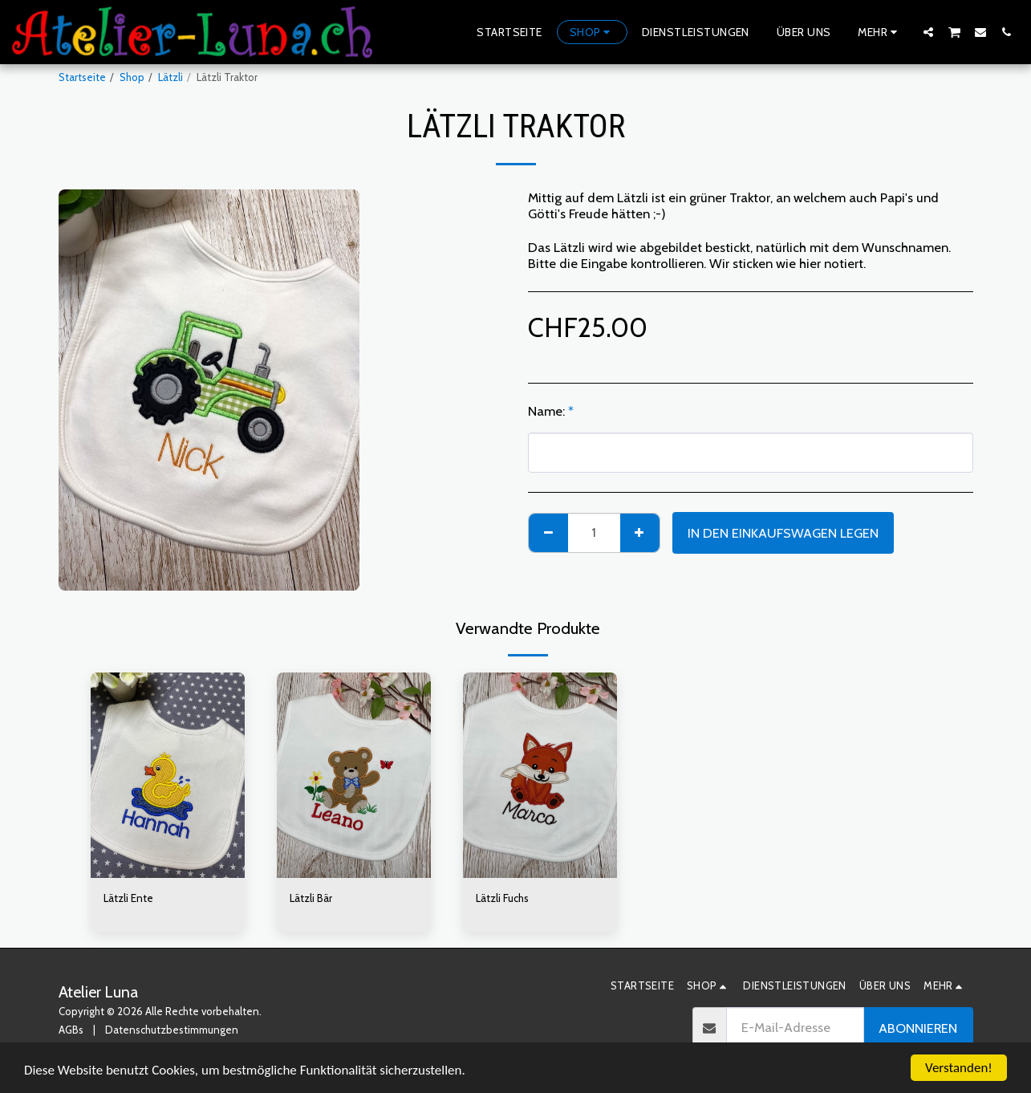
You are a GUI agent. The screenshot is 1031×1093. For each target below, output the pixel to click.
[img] (168, 775)
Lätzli (170, 77)
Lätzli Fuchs (502, 898)
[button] (928, 32)
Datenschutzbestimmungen (171, 1029)
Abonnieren (918, 1028)
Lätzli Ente (128, 898)
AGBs (71, 1029)
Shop (132, 77)
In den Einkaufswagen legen (783, 533)
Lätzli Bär (311, 898)
